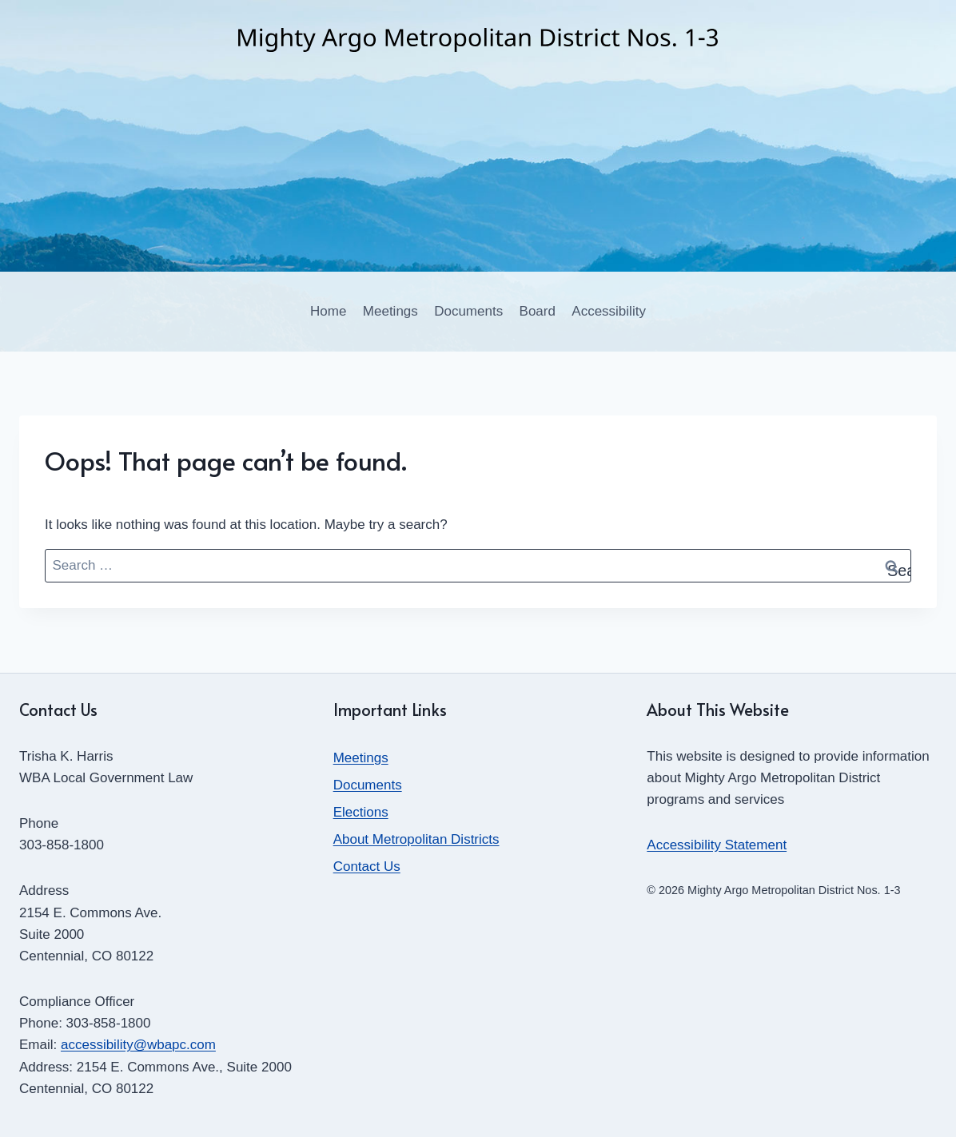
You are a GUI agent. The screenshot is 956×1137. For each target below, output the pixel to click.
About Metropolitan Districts (416, 839)
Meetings (390, 311)
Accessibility (609, 311)
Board (538, 311)
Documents (468, 311)
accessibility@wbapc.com (138, 1044)
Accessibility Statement (717, 845)
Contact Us (366, 866)
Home (328, 311)
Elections (360, 812)
